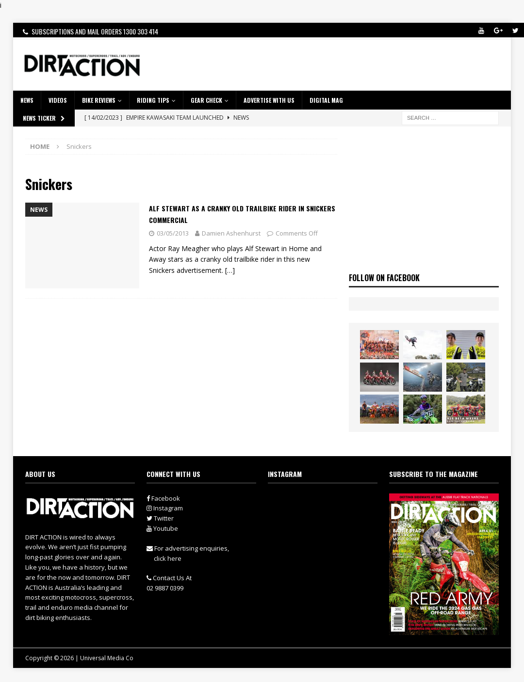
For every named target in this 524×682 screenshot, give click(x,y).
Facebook (163, 498)
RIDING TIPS (153, 100)
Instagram (165, 508)
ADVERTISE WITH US (269, 100)
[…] (230, 270)
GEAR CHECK (206, 100)
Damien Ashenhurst (231, 233)
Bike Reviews (98, 100)
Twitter (160, 518)
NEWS (26, 100)
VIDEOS (58, 100)
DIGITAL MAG (326, 100)
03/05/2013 (173, 233)
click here (167, 558)
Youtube (162, 528)
